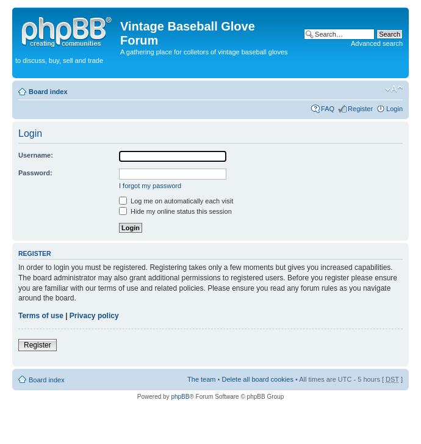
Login (394, 108)
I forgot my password (150, 185)
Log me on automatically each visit (176, 201)
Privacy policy (94, 315)
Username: (35, 155)
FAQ (327, 108)
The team (201, 379)
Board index (48, 91)
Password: (35, 173)
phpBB (180, 396)
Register (360, 108)
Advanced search (377, 43)
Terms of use (40, 315)
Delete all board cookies (257, 379)
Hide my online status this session (175, 211)
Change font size (394, 89)
